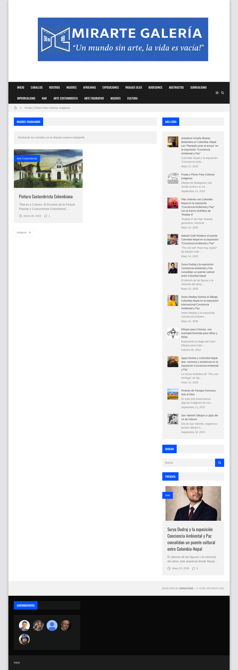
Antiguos (24, 232)
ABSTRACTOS (176, 87)
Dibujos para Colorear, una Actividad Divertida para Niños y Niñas (199, 333)
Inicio (17, 662)
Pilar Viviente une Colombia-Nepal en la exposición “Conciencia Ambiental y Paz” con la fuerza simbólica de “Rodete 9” (198, 207)
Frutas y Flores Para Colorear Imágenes (47, 107)
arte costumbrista (27, 158)
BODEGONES (155, 87)
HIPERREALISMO (26, 98)
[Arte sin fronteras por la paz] (24, 625)
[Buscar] (222, 93)
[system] (217, 93)
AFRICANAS (89, 87)
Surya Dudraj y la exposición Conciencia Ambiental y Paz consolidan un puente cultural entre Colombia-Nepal (191, 539)
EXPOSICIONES (110, 87)
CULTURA (132, 98)
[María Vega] (52, 625)
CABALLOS (37, 87)
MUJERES (71, 87)
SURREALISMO (198, 87)
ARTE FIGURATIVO (94, 98)
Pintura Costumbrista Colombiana (46, 196)
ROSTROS (54, 87)
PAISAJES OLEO (133, 87)
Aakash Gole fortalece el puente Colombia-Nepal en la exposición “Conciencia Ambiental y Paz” (200, 239)
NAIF (44, 98)
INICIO (20, 87)
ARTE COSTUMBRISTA (65, 98)
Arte (167, 495)
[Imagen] (48, 168)
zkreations (186, 588)
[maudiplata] (24, 639)
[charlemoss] (65, 625)
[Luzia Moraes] (38, 625)
